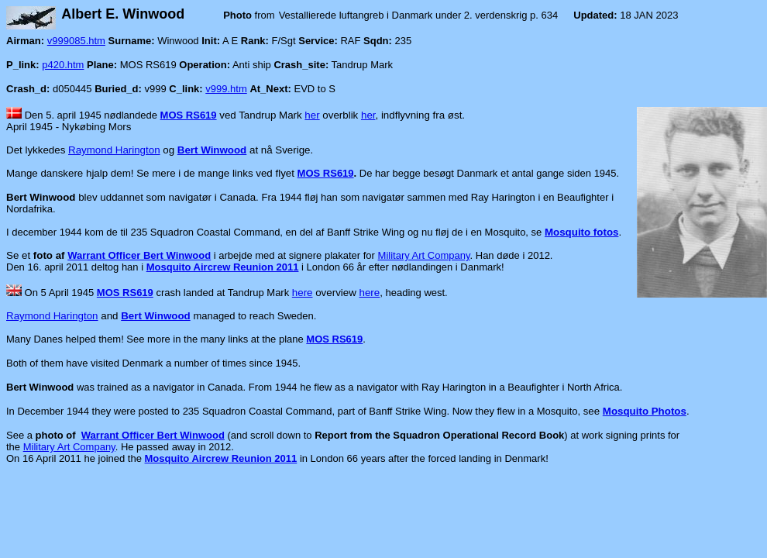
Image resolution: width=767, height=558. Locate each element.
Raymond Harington (114, 150)
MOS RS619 (188, 115)
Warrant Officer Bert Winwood (139, 255)
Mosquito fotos (582, 232)
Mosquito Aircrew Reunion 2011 (222, 267)
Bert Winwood (211, 150)
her (311, 115)
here (302, 292)
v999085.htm (76, 40)
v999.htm (225, 89)
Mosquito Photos (644, 411)
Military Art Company (424, 255)
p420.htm (63, 65)
